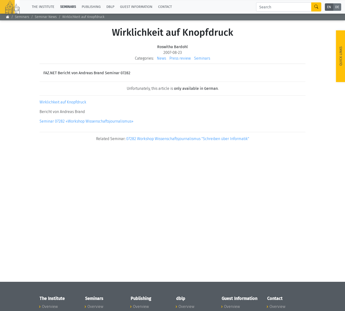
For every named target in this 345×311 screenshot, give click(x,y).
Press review (180, 58)
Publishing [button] (91, 7)
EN (329, 7)
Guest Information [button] (136, 7)
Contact (165, 7)
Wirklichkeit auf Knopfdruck (63, 102)
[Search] (283, 6)
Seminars (22, 17)
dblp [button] (110, 7)
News (161, 58)
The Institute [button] (43, 7)
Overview (50, 306)
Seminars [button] (68, 7)
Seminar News (46, 17)
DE (337, 7)
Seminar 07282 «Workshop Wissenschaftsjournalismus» (86, 121)
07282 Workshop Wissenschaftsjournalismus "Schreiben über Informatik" (187, 138)
